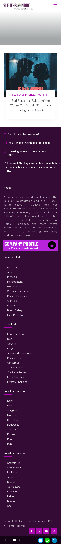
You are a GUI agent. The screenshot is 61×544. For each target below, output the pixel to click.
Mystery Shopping (17, 382)
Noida (10, 405)
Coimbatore (13, 486)
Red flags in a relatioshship (30, 95)
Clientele (12, 300)
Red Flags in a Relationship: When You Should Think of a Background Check (30, 105)
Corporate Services (17, 291)
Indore (10, 496)
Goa (9, 505)
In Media (12, 277)
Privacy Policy (15, 358)
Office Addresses (16, 367)
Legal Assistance (16, 377)
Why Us (11, 305)
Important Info (15, 334)
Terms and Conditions (19, 353)
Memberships (14, 286)
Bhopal (11, 482)
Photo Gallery (14, 310)
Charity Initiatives (16, 372)
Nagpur (11, 501)
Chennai (11, 429)
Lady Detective (15, 315)
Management (15, 281)
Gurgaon (12, 410)
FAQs (10, 348)
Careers (11, 343)
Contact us (13, 362)
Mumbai (11, 415)
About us (12, 267)
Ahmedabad (14, 467)
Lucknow (12, 472)
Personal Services (17, 296)
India (10, 443)
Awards (11, 272)
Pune (10, 439)
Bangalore (13, 420)
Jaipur (10, 477)
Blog (9, 338)
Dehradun (12, 491)
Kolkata (11, 434)
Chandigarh (13, 462)
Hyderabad (13, 424)
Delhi (10, 400)
